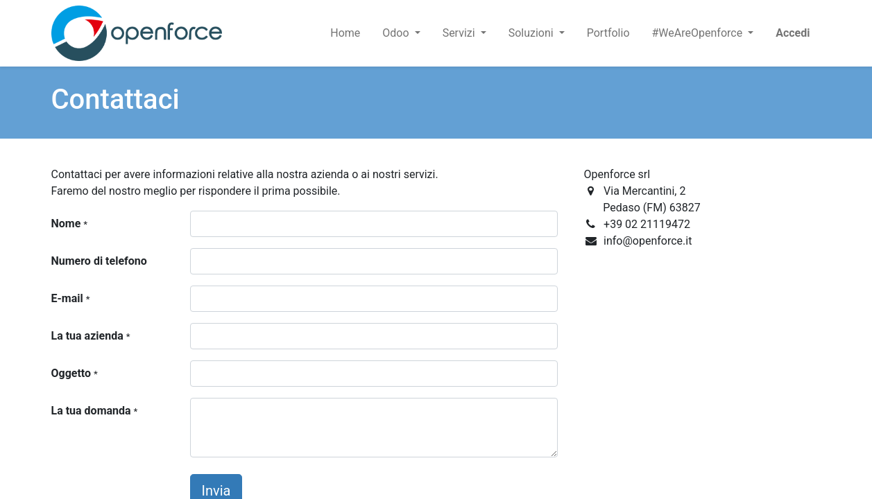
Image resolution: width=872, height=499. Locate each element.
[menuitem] (345, 33)
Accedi (793, 33)
